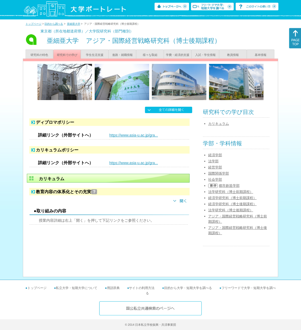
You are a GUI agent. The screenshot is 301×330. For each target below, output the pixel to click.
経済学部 (215, 155)
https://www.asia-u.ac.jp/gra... (133, 135)
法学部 (213, 161)
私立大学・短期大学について (76, 288)
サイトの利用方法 (141, 288)
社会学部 (215, 180)
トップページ (33, 23)
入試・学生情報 (205, 54)
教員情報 (233, 54)
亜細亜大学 (73, 23)
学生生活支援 (94, 54)
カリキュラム (218, 124)
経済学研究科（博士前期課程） (232, 198)
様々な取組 (150, 54)
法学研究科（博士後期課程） (230, 210)
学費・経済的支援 (177, 54)
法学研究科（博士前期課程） (230, 192)
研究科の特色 (39, 54)
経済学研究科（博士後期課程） (232, 204)
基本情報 (260, 54)
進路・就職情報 (122, 54)
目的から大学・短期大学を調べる (188, 288)
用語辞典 (113, 288)
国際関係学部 (218, 173)
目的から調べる (53, 23)
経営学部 (215, 167)
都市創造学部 (229, 186)
